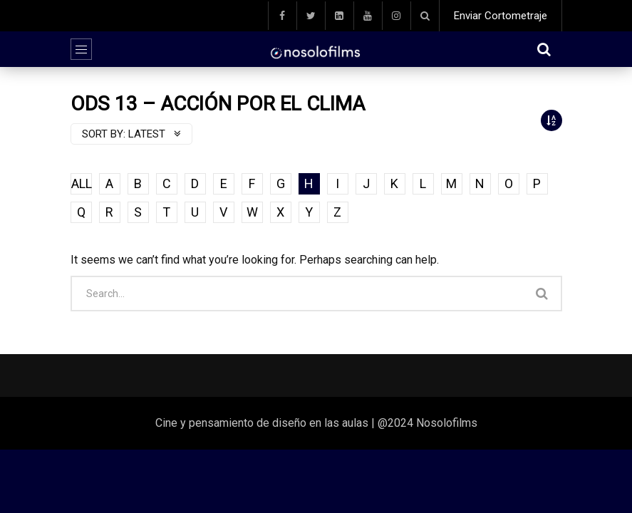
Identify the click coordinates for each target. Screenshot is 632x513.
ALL (81, 183)
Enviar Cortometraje (500, 15)
